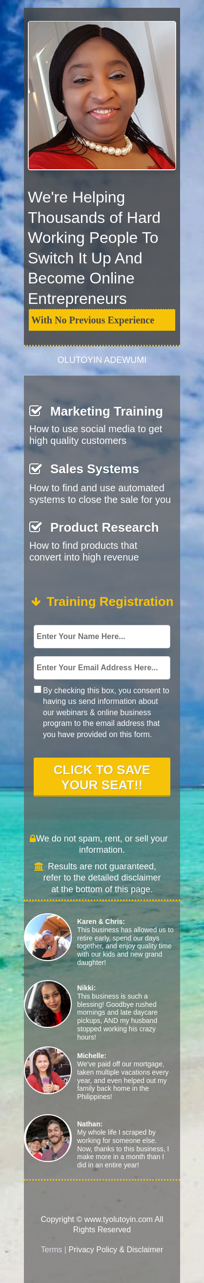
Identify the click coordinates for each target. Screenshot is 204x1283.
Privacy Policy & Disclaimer (115, 1249)
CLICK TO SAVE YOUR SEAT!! (102, 776)
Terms (51, 1249)
